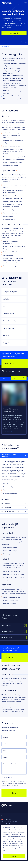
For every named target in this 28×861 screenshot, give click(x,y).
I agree (14, 856)
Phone (4, 750)
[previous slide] (15, 378)
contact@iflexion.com (8, 730)
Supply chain (7, 343)
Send (14, 793)
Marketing (6, 299)
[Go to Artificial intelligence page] (14, 632)
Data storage (14, 499)
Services (5, 46)
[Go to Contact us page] (14, 363)
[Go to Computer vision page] (14, 637)
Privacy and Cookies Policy (12, 785)
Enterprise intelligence (10, 291)
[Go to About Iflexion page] (6, 810)
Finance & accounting (9, 321)
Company (5, 757)
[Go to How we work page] (19, 810)
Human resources (8, 328)
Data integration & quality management (14, 455)
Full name (5, 737)
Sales (4, 306)
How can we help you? (9, 764)
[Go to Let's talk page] (14, 657)
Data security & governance (14, 511)
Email (4, 744)
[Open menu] (25, 3)
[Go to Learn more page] (7, 432)
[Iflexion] (6, 3)
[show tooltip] (11, 777)
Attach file (5, 777)
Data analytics (14, 503)
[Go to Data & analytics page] (14, 626)
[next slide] (23, 378)
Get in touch (14, 33)
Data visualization (14, 507)
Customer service (8, 313)
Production (6, 335)
